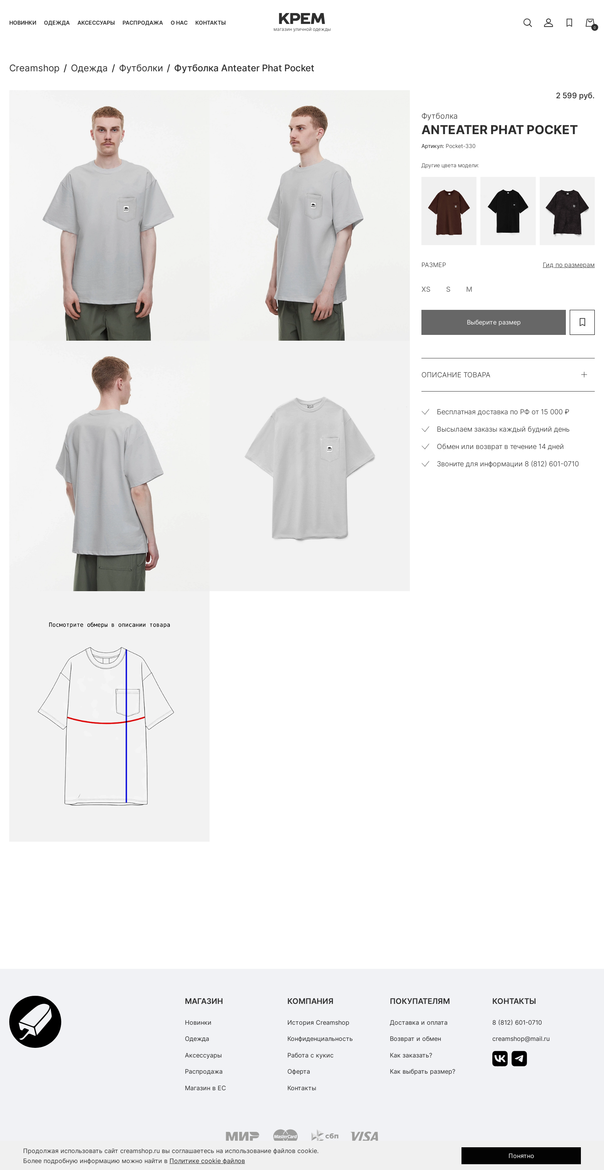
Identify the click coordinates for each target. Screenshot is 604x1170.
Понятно (521, 1156)
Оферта (298, 1071)
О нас (179, 22)
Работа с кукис (310, 1055)
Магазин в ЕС (205, 1088)
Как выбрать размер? (422, 1071)
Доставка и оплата (419, 1022)
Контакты (210, 22)
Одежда (57, 22)
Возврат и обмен (415, 1038)
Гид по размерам (569, 265)
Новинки (22, 22)
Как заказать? (411, 1055)
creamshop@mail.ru (521, 1038)
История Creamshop (318, 1022)
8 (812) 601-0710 (517, 1022)
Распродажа (142, 22)
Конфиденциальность (320, 1038)
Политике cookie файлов (207, 1161)
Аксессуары (96, 22)
